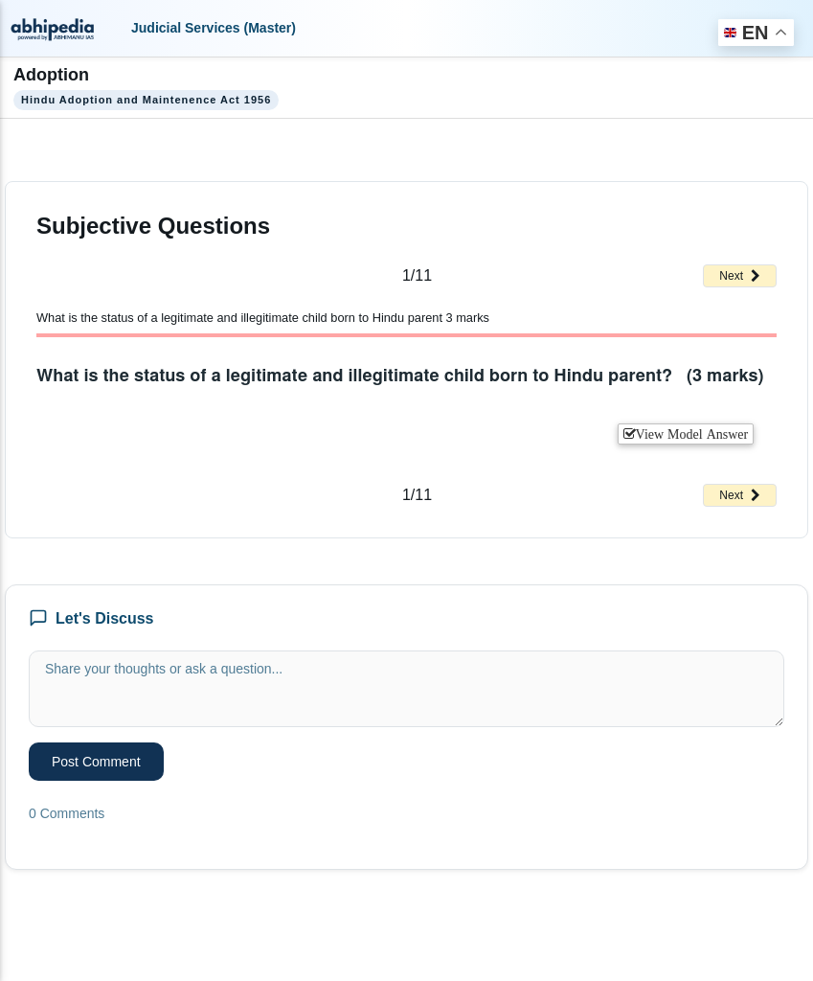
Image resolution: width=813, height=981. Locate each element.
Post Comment (96, 761)
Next (739, 276)
